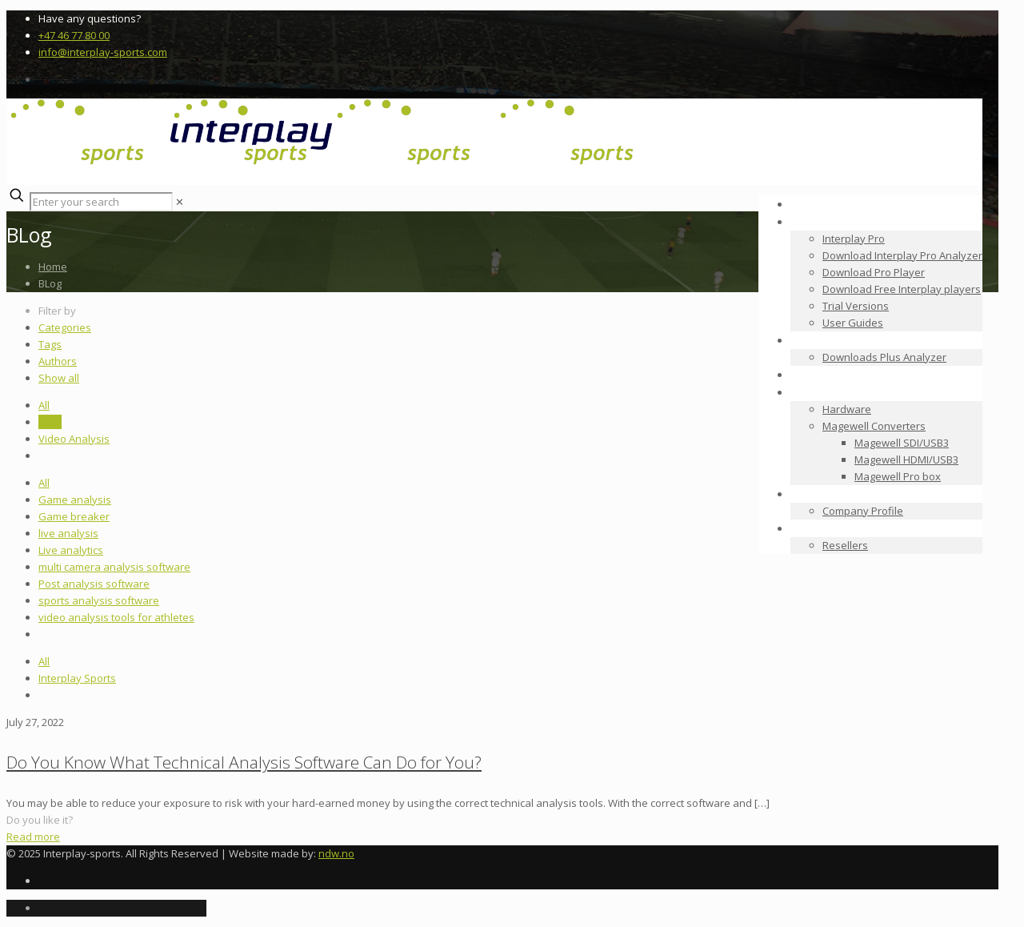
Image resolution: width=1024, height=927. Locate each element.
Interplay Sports (77, 678)
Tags (50, 344)
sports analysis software (98, 600)
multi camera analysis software (114, 567)
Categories (64, 327)
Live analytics (70, 550)
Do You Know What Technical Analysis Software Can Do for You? (244, 762)
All (44, 405)
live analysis (68, 533)
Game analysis (74, 499)
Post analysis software (94, 583)
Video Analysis (74, 438)
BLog (50, 422)
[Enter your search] (101, 201)
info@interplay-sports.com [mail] (102, 52)
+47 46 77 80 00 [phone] (74, 35)
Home (52, 266)
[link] (179, 202)
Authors (57, 361)
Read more (33, 836)
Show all (58, 378)
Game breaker (74, 516)
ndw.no (336, 853)
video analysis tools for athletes (116, 617)
